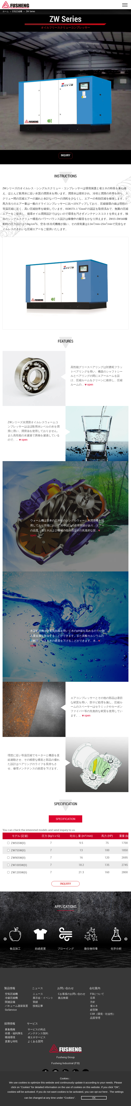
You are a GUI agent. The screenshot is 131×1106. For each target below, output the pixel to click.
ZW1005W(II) (17, 865)
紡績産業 (40, 938)
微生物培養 (91, 938)
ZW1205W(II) (17, 872)
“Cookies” (25, 1087)
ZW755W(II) (16, 850)
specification (65, 819)
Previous (5, 939)
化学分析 (116, 938)
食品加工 (15, 938)
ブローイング (65, 938)
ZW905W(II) (16, 858)
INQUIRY (65, 155)
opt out (98, 1091)
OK (94, 1097)
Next (126, 939)
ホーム (6, 11)
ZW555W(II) (16, 843)
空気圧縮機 (17, 11)
